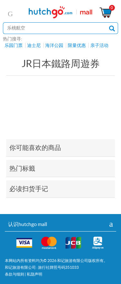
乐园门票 (14, 45)
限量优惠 (77, 45)
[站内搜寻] (54, 28)
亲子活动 (99, 45)
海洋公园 (54, 45)
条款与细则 (14, 274)
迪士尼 (34, 45)
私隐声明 (34, 274)
